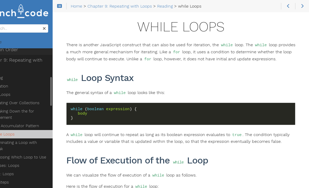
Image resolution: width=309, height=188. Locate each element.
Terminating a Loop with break (40, 127)
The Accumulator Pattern (36, 110)
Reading (15, 62)
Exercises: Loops (23, 144)
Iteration (20, 70)
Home (12, 43)
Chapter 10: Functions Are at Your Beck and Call (35, 178)
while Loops (24, 118)
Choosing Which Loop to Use (39, 135)
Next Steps (18, 160)
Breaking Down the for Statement (33, 98)
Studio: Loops (21, 152)
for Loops (21, 79)
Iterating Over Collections (36, 87)
